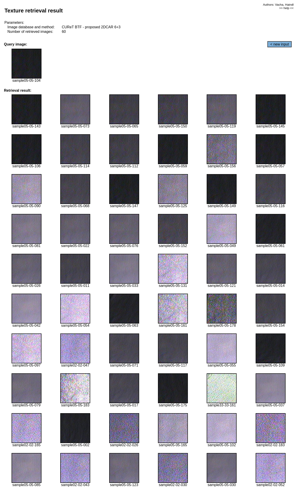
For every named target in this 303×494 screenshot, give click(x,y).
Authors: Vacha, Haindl (278, 4)
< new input (279, 44)
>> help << (286, 8)
